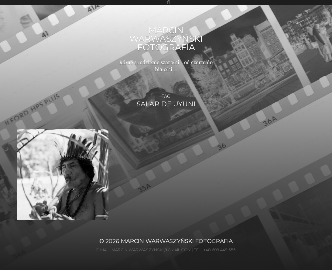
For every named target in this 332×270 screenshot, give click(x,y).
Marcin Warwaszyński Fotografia (166, 38)
